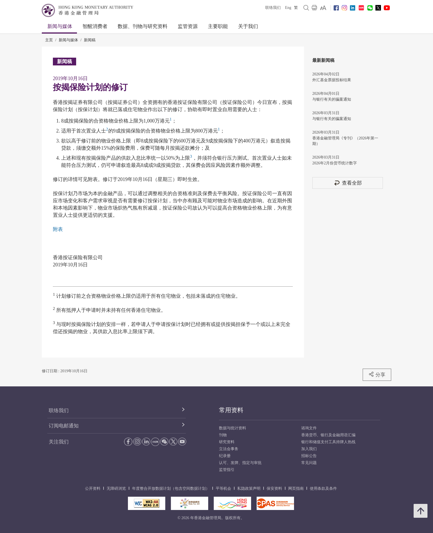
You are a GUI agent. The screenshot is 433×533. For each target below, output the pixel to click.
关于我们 (248, 26)
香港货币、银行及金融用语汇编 (328, 435)
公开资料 (92, 488)
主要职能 (218, 26)
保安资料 (274, 488)
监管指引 (226, 470)
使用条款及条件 (323, 488)
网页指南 (296, 488)
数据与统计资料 (232, 428)
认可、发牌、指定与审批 (240, 463)
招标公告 (309, 456)
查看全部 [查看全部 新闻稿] (348, 183)
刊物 (223, 435)
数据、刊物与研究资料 (142, 26)
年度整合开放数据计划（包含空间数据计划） (171, 488)
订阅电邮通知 (64, 426)
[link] (323, 8)
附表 (58, 229)
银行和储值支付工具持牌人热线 (328, 442)
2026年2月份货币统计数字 (334, 163)
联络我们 (273, 8)
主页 (49, 40)
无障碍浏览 (116, 488)
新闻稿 (90, 40)
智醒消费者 (95, 26)
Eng (288, 8)
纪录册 (225, 456)
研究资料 (226, 442)
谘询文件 (309, 428)
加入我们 (309, 449)
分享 (376, 374)
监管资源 (188, 26)
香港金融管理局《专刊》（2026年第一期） (345, 141)
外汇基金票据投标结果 (331, 80)
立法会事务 (228, 449)
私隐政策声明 (249, 488)
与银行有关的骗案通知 (331, 99)
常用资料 (231, 410)
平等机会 (223, 488)
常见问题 (309, 463)
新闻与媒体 (59, 26)
